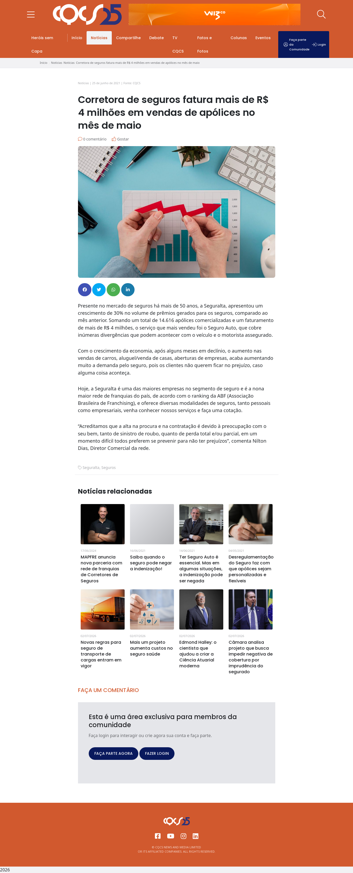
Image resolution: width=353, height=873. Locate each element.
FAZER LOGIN (157, 753)
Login (319, 44)
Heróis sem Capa (42, 44)
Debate (156, 37)
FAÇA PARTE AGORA (113, 753)
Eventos (263, 37)
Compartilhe (128, 37)
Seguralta (91, 467)
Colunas (239, 37)
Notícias (99, 37)
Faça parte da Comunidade (297, 44)
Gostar (120, 139)
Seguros (108, 467)
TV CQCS (178, 44)
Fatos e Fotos (204, 44)
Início (77, 37)
